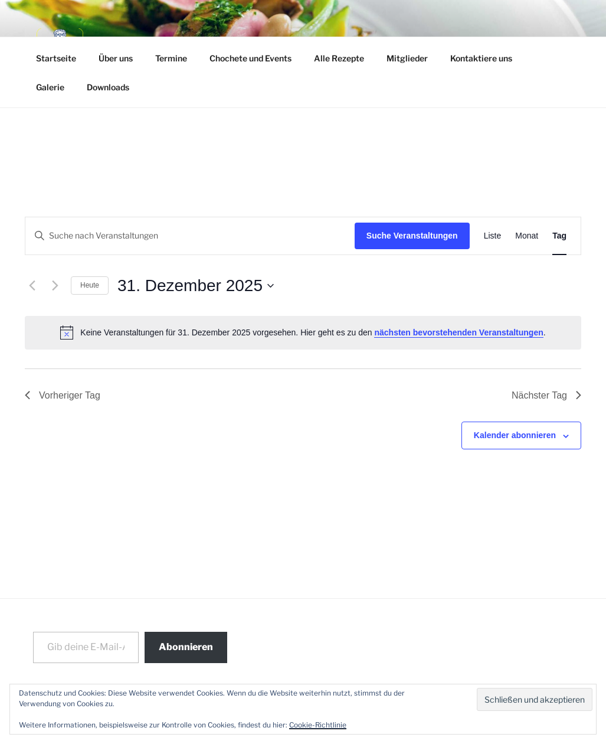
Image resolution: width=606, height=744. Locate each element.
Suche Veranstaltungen (412, 235)
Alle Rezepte (339, 58)
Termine (171, 58)
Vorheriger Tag (62, 395)
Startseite (56, 58)
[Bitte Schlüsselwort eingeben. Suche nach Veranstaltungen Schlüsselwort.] (190, 235)
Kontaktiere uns (481, 58)
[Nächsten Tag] (55, 286)
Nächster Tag (546, 395)
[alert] (303, 332)
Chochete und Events (250, 58)
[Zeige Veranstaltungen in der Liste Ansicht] (493, 235)
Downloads (108, 87)
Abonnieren (186, 646)
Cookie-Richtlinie (317, 724)
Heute (89, 285)
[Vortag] (32, 286)
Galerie (50, 87)
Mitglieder (407, 58)
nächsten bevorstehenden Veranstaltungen (458, 332)
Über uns (116, 58)
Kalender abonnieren (515, 435)
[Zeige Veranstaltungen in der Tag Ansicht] (559, 235)
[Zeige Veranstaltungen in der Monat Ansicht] (526, 235)
